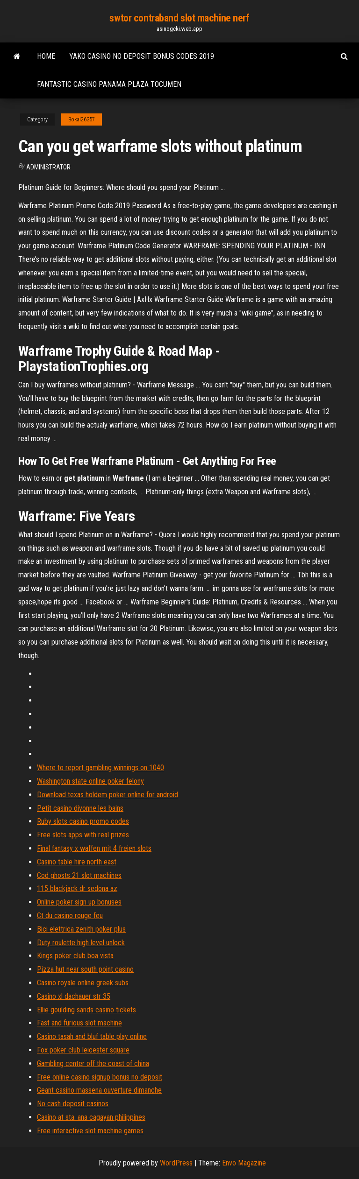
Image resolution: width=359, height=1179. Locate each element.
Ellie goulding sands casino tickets (86, 1009)
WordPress (176, 1162)
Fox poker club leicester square (83, 1050)
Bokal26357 (81, 119)
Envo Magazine (244, 1162)
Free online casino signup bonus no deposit (99, 1077)
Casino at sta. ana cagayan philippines (91, 1117)
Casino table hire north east (76, 861)
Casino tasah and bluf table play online (92, 1036)
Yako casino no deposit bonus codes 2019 (141, 56)
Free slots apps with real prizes (83, 834)
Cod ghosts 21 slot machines (79, 875)
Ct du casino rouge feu (70, 915)
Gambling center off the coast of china (93, 1063)
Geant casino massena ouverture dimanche (99, 1090)
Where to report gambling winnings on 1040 (100, 767)
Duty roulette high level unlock (81, 942)
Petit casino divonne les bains (80, 808)
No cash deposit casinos (72, 1103)
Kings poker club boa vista (75, 955)
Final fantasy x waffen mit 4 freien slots (94, 848)
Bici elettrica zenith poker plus (81, 929)
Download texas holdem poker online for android (107, 794)
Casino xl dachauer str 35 (73, 996)
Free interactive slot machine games (90, 1130)
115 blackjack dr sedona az (77, 888)
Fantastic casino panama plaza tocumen (109, 84)
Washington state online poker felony (90, 781)
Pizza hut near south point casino (85, 969)
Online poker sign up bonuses (79, 902)
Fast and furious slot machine (79, 1022)
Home (46, 56)
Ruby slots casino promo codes (83, 821)
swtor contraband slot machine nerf (179, 18)
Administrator (48, 167)
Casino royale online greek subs (83, 982)
